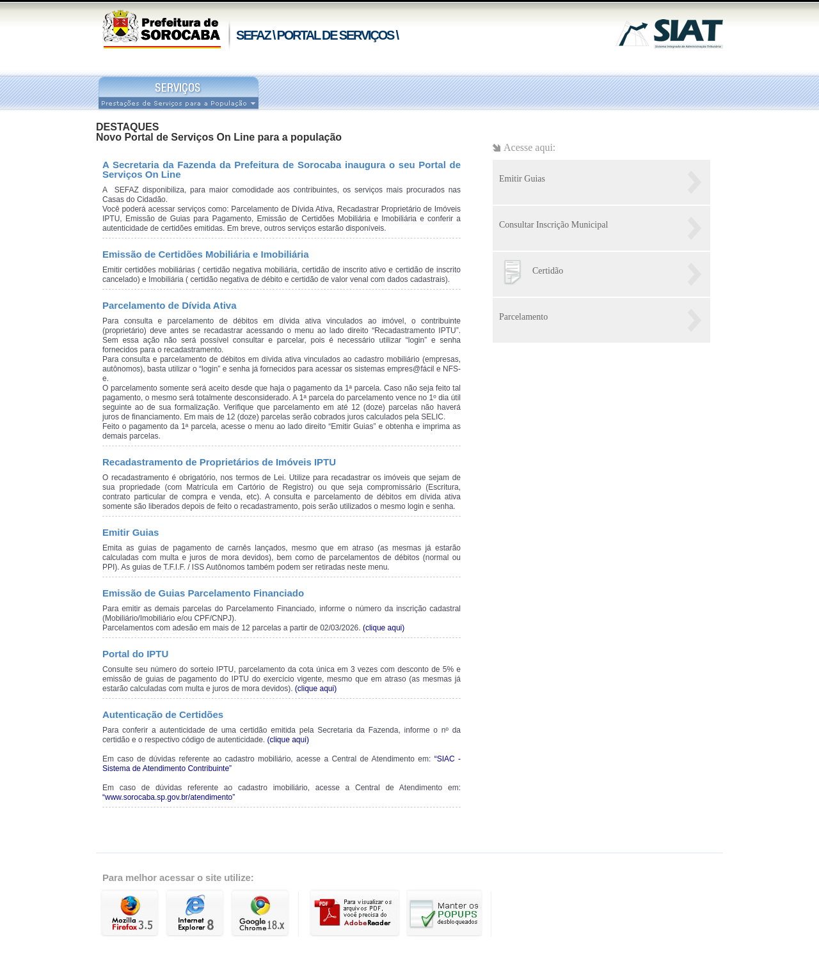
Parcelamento (523, 317)
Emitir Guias (522, 178)
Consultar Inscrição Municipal (553, 225)
